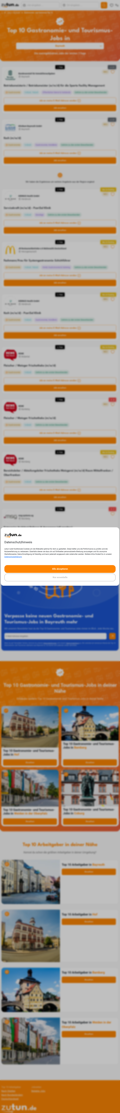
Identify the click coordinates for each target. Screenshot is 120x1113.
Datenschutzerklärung (13, 557)
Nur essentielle (60, 577)
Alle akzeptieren (60, 569)
